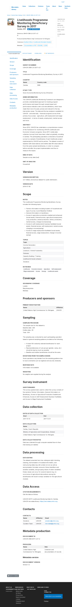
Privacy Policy (19, 595)
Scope (12, 65)
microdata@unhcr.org (52, 523)
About (54, 6)
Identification (14, 58)
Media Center (19, 591)
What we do (30, 587)
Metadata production (13, 107)
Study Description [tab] (14, 53)
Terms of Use (48, 8)
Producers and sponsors (14, 73)
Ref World (18, 593)
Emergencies (19, 587)
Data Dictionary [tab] (27, 53)
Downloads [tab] (38, 53)
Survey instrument (13, 83)
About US (9, 587)
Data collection (13, 88)
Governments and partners (15, 589)
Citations (40, 6)
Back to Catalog (13, 575)
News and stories (43, 587)
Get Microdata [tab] (49, 53)
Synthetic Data (67, 7)
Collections (32, 6)
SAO (24, 15)
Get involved (31, 589)
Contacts (12, 102)
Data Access (14, 99)
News (60, 6)
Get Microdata (33, 29)
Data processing (13, 94)
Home (24, 6)
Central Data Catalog (16, 15)
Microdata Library (14, 8)
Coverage (13, 69)
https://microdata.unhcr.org (48, 501)
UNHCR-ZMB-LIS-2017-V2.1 (33, 15)
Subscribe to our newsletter (53, 596)
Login (62, 1)
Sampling (13, 78)
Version (12, 62)
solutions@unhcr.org (51, 521)
